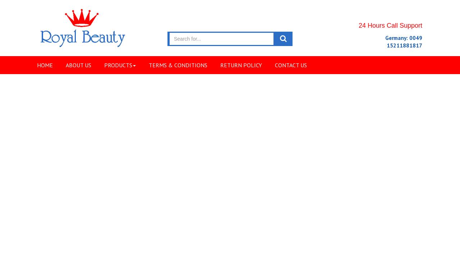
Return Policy (241, 65)
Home (45, 65)
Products (120, 65)
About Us (78, 65)
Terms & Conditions (178, 65)
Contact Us (291, 65)
